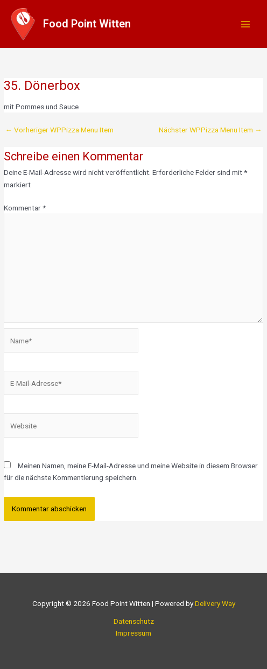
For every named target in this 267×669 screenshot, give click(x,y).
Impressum (133, 633)
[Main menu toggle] (246, 24)
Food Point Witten (87, 23)
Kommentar (25, 207)
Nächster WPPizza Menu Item (210, 130)
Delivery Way (215, 603)
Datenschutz (134, 621)
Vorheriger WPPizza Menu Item (59, 130)
